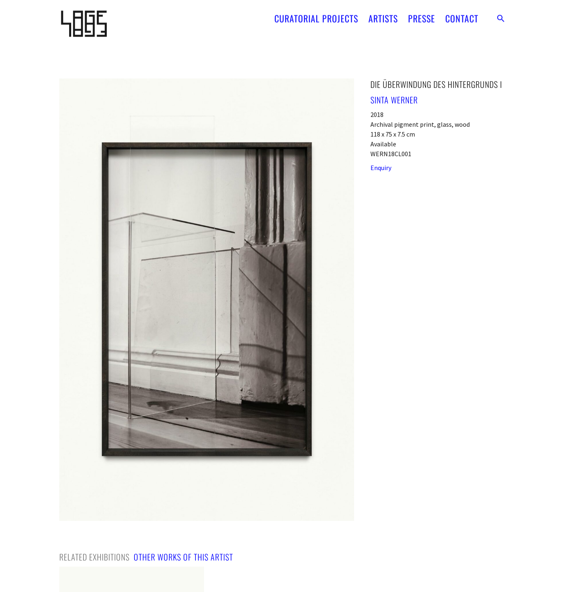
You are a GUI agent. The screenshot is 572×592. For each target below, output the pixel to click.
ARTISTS (383, 15)
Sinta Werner (394, 100)
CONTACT (461, 15)
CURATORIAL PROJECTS (316, 15)
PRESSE (421, 15)
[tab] (94, 557)
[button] (501, 16)
